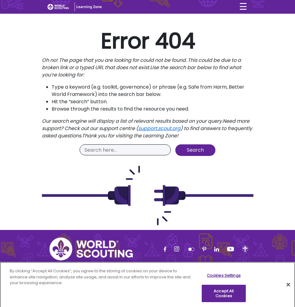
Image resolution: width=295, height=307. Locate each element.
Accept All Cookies (224, 295)
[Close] (288, 286)
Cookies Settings (224, 277)
